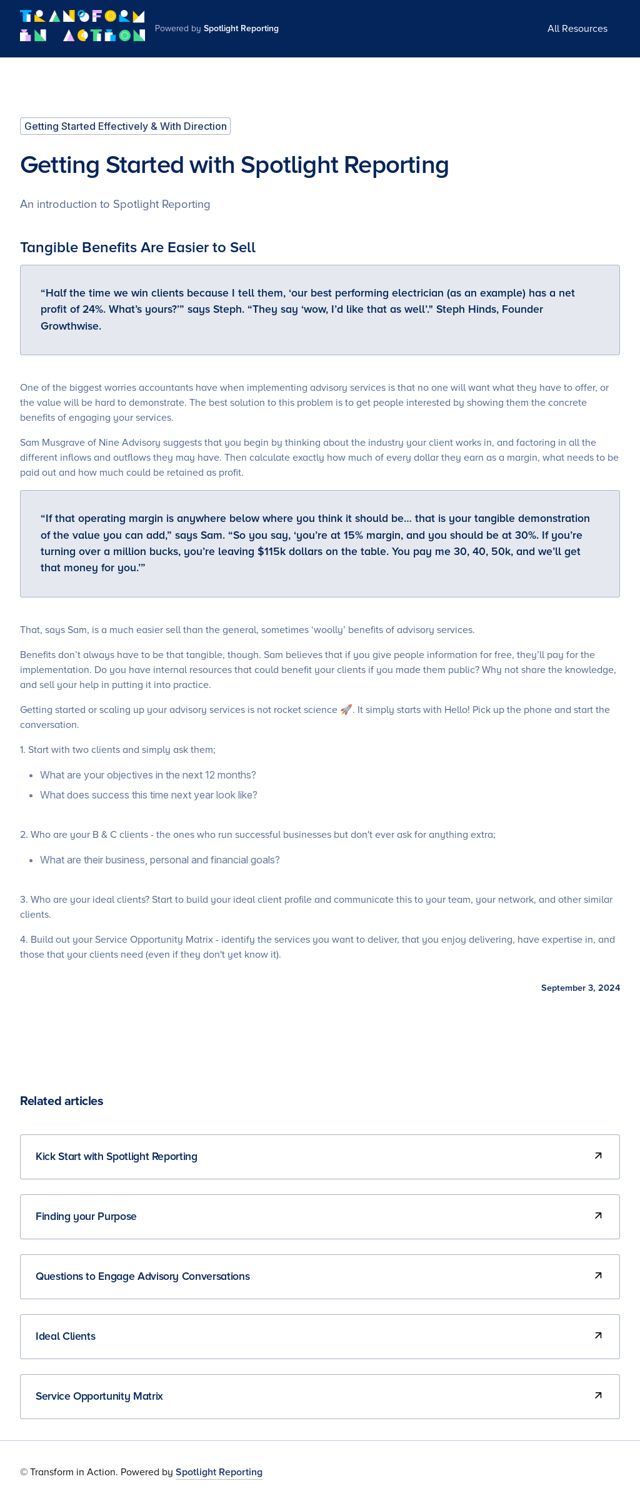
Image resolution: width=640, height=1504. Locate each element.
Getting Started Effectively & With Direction (125, 126)
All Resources (578, 28)
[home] (82, 28)
